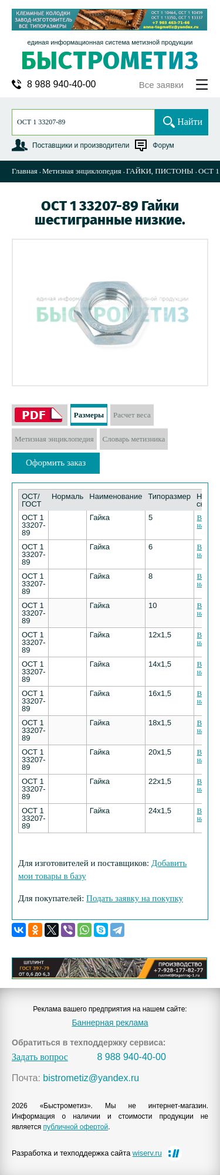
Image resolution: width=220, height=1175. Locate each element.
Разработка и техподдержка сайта (87, 1153)
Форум (163, 145)
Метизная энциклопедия (81, 171)
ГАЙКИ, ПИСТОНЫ (160, 171)
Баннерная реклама (110, 1022)
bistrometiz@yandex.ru (91, 1078)
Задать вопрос (40, 1057)
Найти (189, 122)
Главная (25, 171)
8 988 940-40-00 (61, 84)
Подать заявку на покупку (134, 898)
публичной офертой (76, 1127)
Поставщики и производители (80, 145)
